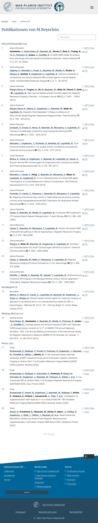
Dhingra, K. (15, 74)
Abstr (85, 321)
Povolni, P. (41, 351)
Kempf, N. (67, 373)
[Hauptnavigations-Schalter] (91, 7)
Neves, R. (36, 128)
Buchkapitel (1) (10, 287)
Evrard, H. (26, 128)
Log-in (27, 492)
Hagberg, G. (15, 70)
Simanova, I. (37, 193)
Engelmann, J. (43, 108)
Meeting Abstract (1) (12, 313)
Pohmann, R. (22, 55)
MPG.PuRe (88, 48)
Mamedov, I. (26, 70)
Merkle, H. (60, 70)
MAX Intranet (73, 475)
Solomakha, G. (43, 373)
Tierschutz (39, 482)
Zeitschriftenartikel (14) (14, 43)
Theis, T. (54, 396)
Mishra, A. (31, 108)
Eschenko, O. (15, 128)
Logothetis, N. (51, 74)
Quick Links (40, 467)
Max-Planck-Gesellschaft (48, 471)
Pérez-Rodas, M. (31, 51)
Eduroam (71, 480)
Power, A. (37, 70)
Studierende (9, 475)
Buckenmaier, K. (17, 351)
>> (53, 434)
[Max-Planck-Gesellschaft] (38, 505)
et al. (73, 377)
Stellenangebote (44, 486)
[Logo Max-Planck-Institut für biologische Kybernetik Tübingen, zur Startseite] (44, 7)
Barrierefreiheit (76, 512)
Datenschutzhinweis (48, 512)
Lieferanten (9, 471)
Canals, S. (74, 159)
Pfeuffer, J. (15, 275)
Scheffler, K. (44, 55)
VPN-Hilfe (71, 484)
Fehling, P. (71, 412)
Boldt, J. (27, 415)
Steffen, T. (36, 415)
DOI (85, 52)
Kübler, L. (29, 354)
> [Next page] (51, 434)
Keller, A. (36, 260)
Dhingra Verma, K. (18, 89)
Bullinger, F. (30, 351)
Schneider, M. (16, 377)
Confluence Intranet (76, 471)
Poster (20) (7, 343)
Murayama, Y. (60, 128)
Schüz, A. (24, 159)
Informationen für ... (15, 467)
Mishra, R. (24, 295)
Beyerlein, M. (46, 51)
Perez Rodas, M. (17, 321)
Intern (68, 467)
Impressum (21, 512)
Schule (7, 480)
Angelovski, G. (37, 74)
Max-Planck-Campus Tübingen (45, 477)
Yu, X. (12, 55)
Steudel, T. (48, 275)
